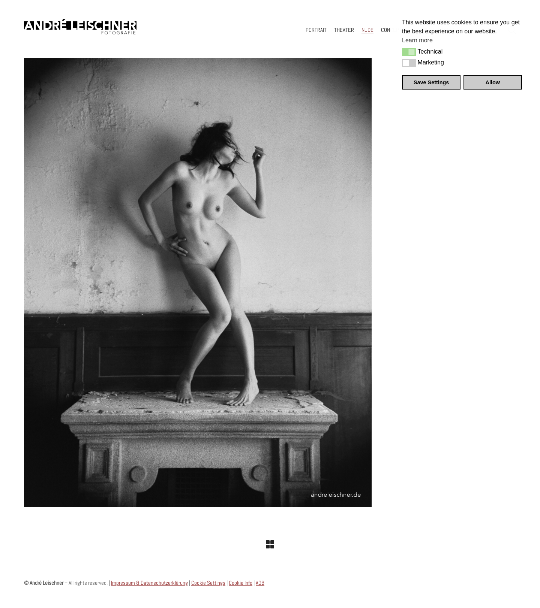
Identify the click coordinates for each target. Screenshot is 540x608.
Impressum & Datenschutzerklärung (149, 582)
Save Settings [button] (431, 82)
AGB (260, 582)
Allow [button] (493, 82)
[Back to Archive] (270, 544)
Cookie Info (240, 582)
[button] (409, 52)
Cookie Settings (208, 582)
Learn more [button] (417, 40)
